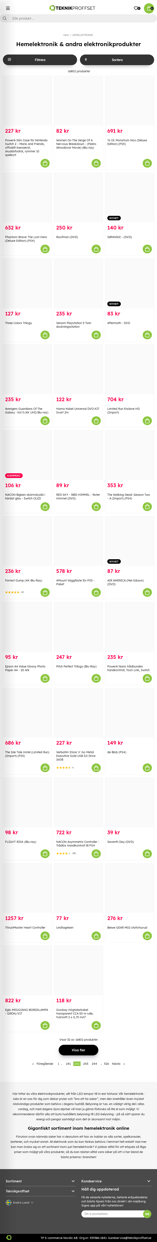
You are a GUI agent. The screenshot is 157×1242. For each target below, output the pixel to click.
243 (85, 1064)
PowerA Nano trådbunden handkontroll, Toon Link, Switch (128, 668)
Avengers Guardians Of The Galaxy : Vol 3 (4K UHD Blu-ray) (26, 410)
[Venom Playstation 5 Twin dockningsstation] (78, 283)
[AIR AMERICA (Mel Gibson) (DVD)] (129, 541)
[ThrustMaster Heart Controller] (27, 888)
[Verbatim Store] (78, 713)
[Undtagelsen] (78, 888)
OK (147, 1214)
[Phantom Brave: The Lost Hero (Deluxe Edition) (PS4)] (27, 198)
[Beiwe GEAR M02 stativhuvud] (129, 888)
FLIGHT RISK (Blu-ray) (20, 842)
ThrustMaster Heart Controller (25, 927)
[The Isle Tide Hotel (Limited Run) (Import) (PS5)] (27, 713)
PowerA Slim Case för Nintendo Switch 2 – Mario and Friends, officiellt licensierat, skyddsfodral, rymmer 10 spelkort (26, 147)
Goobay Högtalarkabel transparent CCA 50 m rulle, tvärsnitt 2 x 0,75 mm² (74, 1013)
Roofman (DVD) (67, 237)
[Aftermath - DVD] (129, 283)
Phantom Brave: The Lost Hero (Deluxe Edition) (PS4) (26, 239)
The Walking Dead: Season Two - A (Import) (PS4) (128, 496)
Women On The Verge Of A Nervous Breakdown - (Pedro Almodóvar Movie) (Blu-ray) (76, 143)
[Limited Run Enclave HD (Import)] (129, 369)
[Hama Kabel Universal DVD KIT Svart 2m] (78, 369)
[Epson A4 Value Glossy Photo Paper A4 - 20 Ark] (27, 627)
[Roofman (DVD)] (78, 198)
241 (68, 1064)
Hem (66, 35)
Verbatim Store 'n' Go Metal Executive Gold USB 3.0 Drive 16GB (75, 755)
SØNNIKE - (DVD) (119, 237)
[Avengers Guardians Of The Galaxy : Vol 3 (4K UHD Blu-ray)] (27, 369)
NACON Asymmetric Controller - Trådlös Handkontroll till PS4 (77, 843)
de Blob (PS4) (116, 752)
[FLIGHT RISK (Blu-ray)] (27, 802)
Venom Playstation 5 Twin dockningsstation (73, 325)
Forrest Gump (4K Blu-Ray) (23, 580)
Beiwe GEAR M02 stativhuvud (127, 927)
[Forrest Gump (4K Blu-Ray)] (27, 541)
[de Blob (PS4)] (129, 713)
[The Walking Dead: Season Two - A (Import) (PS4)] (129, 455)
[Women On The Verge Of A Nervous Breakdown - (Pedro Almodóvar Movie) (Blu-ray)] (78, 101)
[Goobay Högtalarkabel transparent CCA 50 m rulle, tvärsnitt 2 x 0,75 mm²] (78, 970)
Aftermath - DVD (118, 323)
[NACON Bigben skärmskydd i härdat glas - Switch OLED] (27, 455)
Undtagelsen (64, 927)
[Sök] (78, 18)
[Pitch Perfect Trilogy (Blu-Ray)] (78, 627)
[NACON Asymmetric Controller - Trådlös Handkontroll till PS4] (78, 802)
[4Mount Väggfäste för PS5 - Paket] (78, 541)
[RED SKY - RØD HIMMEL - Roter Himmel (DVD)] (78, 455)
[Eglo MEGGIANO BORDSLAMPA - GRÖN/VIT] (27, 970)
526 (106, 1064)
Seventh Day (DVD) (120, 842)
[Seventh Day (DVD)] (129, 802)
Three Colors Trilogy (18, 323)
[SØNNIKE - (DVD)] (129, 198)
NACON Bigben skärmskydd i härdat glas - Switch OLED (25, 496)
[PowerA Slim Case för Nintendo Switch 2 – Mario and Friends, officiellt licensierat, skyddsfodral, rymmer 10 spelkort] (27, 101)
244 (94, 1064)
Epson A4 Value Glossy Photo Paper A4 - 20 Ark (25, 668)
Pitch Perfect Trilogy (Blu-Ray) (76, 666)
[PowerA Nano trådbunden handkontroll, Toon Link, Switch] (129, 627)
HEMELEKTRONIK (82, 35)
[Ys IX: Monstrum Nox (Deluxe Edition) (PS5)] (129, 101)
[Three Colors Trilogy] (27, 283)
